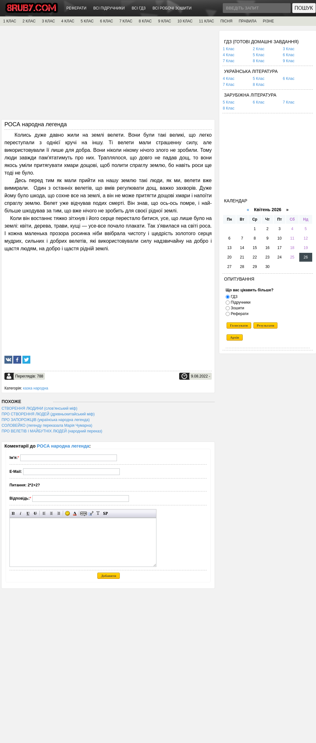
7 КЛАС (125, 21)
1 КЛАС (9, 21)
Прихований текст (83, 513)
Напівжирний (13, 513)
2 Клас (258, 49)
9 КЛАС (164, 21)
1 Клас (228, 49)
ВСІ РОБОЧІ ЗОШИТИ (172, 8)
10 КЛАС (185, 21)
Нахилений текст (20, 513)
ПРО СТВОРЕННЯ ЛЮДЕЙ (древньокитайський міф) (48, 414)
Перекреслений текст (35, 513)
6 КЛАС (106, 21)
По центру (51, 513)
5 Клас (258, 55)
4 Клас (228, 55)
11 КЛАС (206, 21)
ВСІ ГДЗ (139, 8)
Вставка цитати (90, 513)
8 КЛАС (145, 21)
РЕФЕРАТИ (76, 8)
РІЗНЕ (268, 21)
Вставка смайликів (67, 513)
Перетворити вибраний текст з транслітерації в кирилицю (98, 513)
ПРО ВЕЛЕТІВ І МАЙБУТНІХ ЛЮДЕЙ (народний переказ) (52, 431)
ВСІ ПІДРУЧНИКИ (109, 8)
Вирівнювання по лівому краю (44, 513)
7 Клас (228, 61)
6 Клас (289, 55)
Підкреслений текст (28, 513)
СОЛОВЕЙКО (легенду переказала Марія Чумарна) (47, 425)
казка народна (35, 388)
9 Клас (289, 61)
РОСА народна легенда (63, 446)
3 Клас (289, 49)
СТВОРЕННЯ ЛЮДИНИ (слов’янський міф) (39, 408)
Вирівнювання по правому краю (58, 513)
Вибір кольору (74, 513)
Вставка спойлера (105, 513)
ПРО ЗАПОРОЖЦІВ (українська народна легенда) (46, 420)
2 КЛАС (28, 21)
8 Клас (258, 61)
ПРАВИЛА (247, 21)
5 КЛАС (87, 21)
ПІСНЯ (226, 21)
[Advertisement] (108, 75)
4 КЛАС (67, 21)
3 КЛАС (48, 21)
